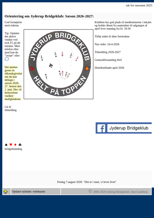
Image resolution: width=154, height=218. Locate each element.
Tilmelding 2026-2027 (108, 52)
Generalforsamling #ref (108, 59)
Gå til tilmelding (10, 108)
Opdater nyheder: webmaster (28, 191)
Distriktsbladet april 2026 (109, 67)
